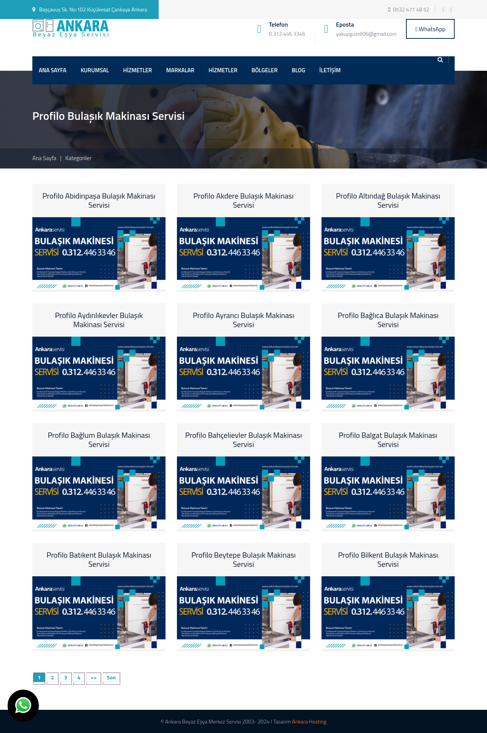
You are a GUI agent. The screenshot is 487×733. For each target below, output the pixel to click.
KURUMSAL (95, 70)
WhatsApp (430, 28)
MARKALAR (180, 70)
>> (94, 677)
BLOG (298, 70)
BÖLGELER (264, 70)
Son (111, 677)
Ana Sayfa (44, 158)
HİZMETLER (137, 70)
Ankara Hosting (309, 721)
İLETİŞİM (330, 70)
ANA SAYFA (53, 70)
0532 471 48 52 (411, 9)
